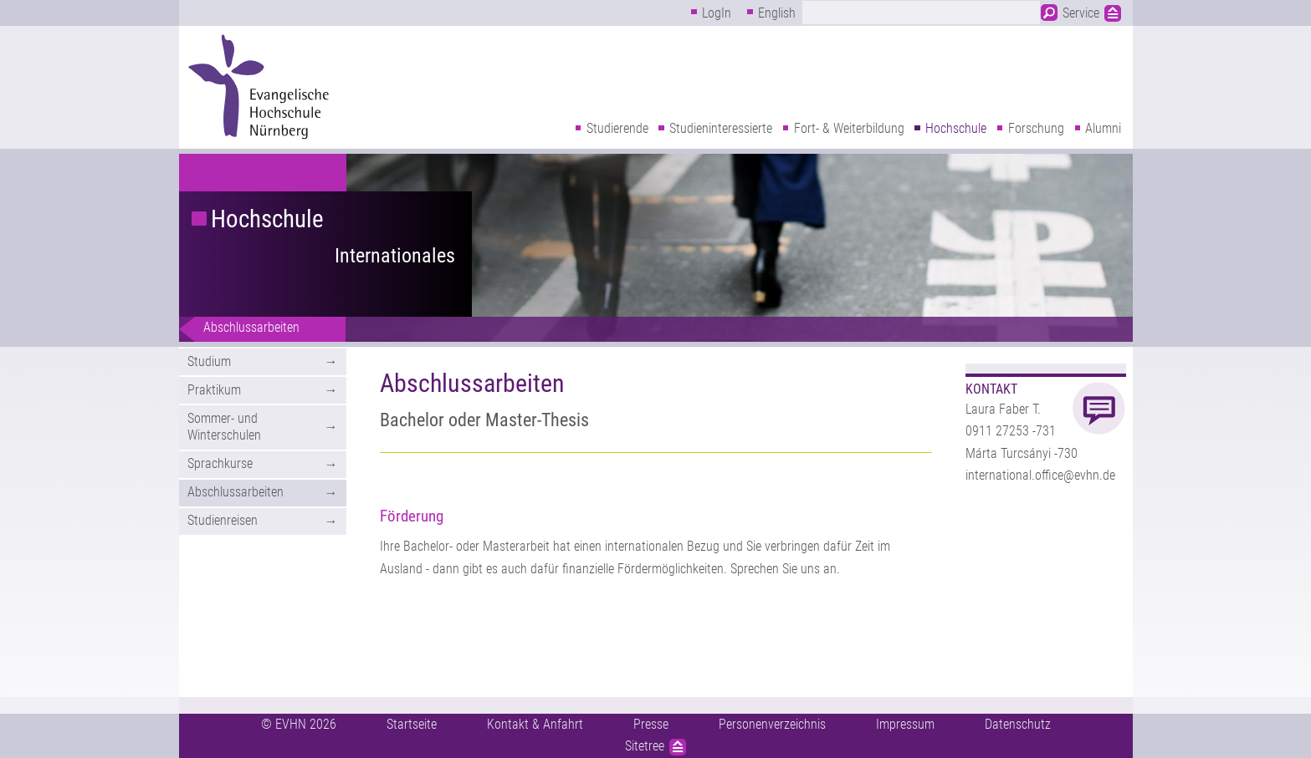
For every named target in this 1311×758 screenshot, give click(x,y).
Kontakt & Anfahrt (535, 724)
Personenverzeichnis (772, 724)
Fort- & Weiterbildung (849, 128)
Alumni (1103, 128)
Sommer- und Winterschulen (224, 427)
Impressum (905, 724)
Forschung (1036, 128)
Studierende (617, 128)
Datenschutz (1018, 724)
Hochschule (955, 128)
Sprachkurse (220, 463)
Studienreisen (222, 520)
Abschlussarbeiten (251, 327)
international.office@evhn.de (1040, 475)
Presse (650, 724)
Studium (209, 361)
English (777, 13)
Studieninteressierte (720, 128)
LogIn (716, 13)
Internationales (395, 255)
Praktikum (214, 390)
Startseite (412, 724)
